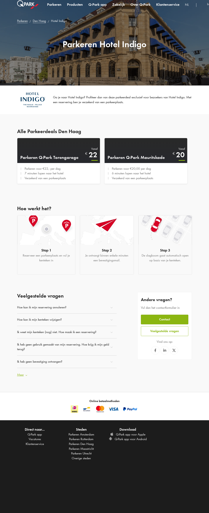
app (97, 8)
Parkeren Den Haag (81, 443)
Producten (75, 8)
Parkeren (54, 8)
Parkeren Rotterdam (81, 438)
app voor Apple (127, 433)
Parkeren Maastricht (81, 448)
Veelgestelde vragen (164, 330)
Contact (164, 318)
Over (140, 8)
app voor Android (128, 438)
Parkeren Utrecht (81, 452)
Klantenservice (167, 8)
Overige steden (81, 457)
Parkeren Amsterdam (81, 433)
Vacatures (35, 438)
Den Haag (39, 21)
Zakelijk (118, 8)
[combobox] (189, 9)
